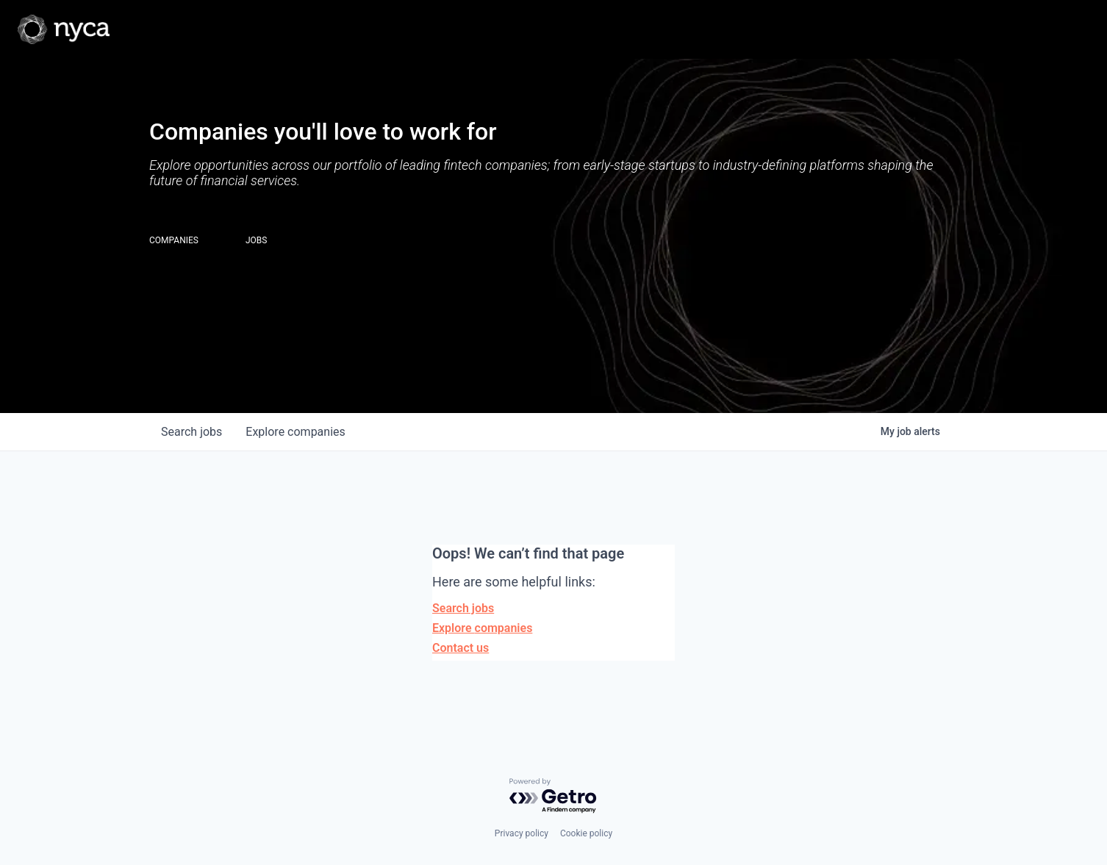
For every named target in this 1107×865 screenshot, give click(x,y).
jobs (191, 432)
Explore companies (482, 628)
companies (295, 432)
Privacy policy (521, 833)
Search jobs (463, 608)
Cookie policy (586, 833)
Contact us (460, 648)
